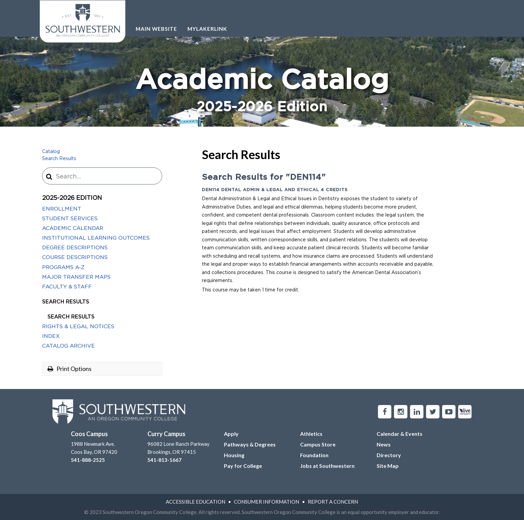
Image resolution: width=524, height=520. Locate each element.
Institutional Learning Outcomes (96, 238)
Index (50, 336)
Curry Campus (166, 433)
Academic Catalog (262, 92)
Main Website (156, 29)
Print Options (69, 368)
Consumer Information (266, 502)
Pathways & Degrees (250, 444)
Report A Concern (333, 502)
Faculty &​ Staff (67, 286)
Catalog (51, 151)
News (384, 444)
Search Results (59, 158)
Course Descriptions (75, 257)
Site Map (388, 466)
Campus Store (318, 444)
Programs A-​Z (63, 267)
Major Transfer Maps (76, 277)
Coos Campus (89, 433)
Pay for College (243, 466)
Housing (234, 455)
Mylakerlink (207, 29)
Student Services (70, 218)
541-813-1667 (164, 460)
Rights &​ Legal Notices (78, 326)
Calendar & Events (399, 433)
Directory (389, 455)
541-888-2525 (88, 460)
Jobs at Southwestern (327, 466)
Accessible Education (195, 502)
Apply (231, 433)
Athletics (311, 433)
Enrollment (61, 209)
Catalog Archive (68, 346)
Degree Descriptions (75, 247)
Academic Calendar (72, 228)
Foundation (314, 455)
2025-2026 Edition (72, 198)
